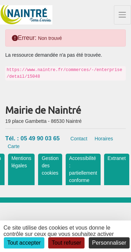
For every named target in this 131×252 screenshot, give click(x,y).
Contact (79, 138)
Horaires (104, 138)
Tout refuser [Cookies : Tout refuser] (66, 243)
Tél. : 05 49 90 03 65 (32, 138)
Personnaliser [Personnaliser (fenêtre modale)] (109, 243)
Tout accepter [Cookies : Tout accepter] (24, 243)
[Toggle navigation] (122, 14)
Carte (14, 146)
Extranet (117, 158)
